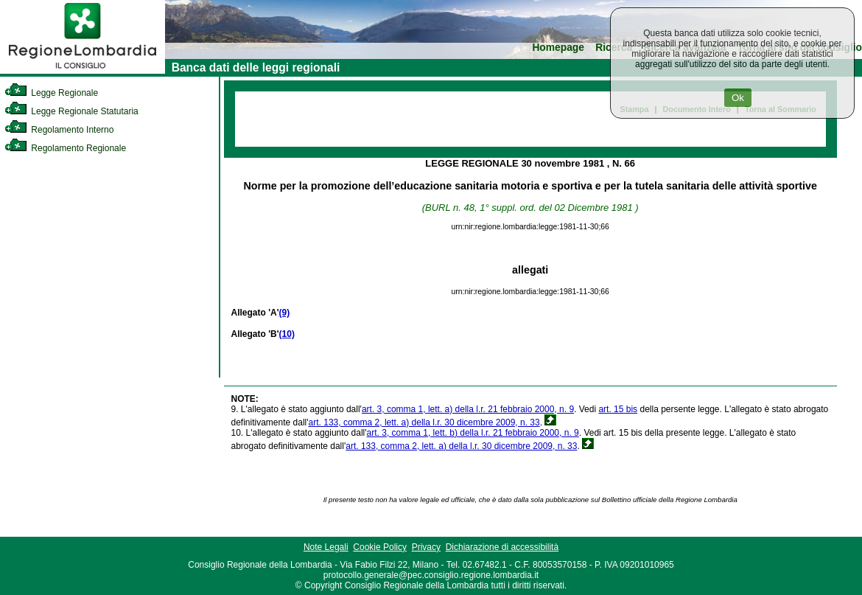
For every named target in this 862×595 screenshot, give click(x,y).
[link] (82, 71)
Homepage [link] (558, 47)
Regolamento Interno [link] (58, 130)
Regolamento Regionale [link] (65, 148)
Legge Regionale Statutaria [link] (71, 111)
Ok (738, 97)
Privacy (426, 547)
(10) (287, 334)
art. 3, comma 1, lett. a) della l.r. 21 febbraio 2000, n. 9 (468, 409)
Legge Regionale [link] (51, 93)
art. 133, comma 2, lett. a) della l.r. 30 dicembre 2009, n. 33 (424, 422)
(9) (284, 312)
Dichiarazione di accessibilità (502, 547)
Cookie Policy (380, 547)
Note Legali (326, 547)
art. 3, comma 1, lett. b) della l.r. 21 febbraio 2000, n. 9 (473, 433)
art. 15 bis (617, 409)
